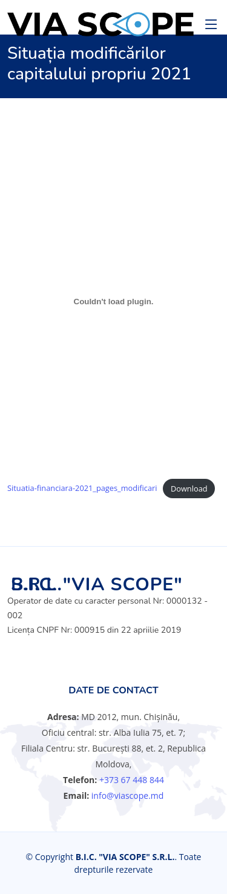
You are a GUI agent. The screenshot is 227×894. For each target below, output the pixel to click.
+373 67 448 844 (131, 780)
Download (189, 488)
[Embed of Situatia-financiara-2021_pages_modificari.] (113, 301)
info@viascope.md (126, 795)
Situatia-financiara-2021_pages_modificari (82, 488)
